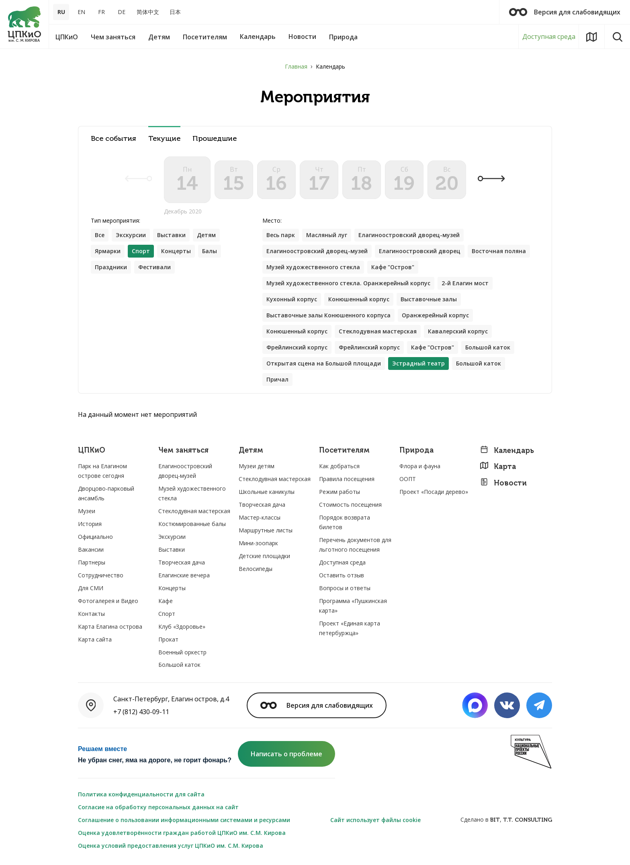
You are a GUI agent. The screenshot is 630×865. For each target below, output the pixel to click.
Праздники (111, 267)
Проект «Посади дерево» (433, 491)
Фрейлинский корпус (296, 347)
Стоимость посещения (350, 504)
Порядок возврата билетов (344, 522)
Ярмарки (108, 251)
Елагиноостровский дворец (419, 251)
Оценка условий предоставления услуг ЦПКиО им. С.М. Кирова (170, 845)
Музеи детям (256, 466)
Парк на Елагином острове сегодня (102, 470)
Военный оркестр (182, 652)
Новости (503, 482)
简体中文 (148, 12)
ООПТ (407, 479)
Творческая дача (181, 562)
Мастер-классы (259, 517)
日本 (175, 12)
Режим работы (339, 491)
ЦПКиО (91, 450)
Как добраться (339, 466)
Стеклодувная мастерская (378, 331)
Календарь (507, 450)
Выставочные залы (429, 299)
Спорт (166, 613)
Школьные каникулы (267, 491)
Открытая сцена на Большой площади (323, 363)
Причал (277, 379)
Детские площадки (264, 556)
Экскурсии (131, 235)
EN (81, 12)
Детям (206, 235)
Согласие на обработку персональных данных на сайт (158, 807)
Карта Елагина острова (110, 626)
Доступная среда (548, 36)
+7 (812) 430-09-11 (141, 711)
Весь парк (280, 235)
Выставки (171, 235)
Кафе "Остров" (392, 267)
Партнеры (91, 562)
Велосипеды (255, 569)
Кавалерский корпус (458, 331)
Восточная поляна (499, 251)
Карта (498, 466)
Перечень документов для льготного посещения (355, 544)
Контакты (91, 613)
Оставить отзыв (341, 575)
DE (121, 12)
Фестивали (154, 267)
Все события (113, 138)
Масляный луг (326, 235)
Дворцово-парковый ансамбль (106, 493)
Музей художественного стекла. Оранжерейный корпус (348, 283)
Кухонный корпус (291, 299)
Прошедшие (214, 138)
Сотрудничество (100, 575)
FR (101, 12)
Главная (296, 66)
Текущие (164, 138)
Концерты (176, 251)
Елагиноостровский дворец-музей (409, 235)
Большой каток (487, 347)
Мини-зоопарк (258, 543)
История (90, 524)
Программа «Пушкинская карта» (353, 605)
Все (99, 235)
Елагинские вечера (184, 575)
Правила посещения (346, 479)
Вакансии (91, 549)
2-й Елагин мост (465, 283)
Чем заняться (183, 450)
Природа (416, 450)
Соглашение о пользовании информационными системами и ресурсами (184, 820)
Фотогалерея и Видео (108, 601)
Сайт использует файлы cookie (375, 820)
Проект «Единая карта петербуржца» (349, 628)
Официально (95, 536)
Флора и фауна (419, 466)
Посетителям (344, 450)
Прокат (168, 639)
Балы (209, 251)
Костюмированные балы (192, 524)
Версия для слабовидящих (564, 12)
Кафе (165, 601)
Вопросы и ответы (344, 588)
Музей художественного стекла (313, 267)
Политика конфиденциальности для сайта (141, 794)
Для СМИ (90, 588)
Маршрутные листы (265, 530)
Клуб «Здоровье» (181, 626)
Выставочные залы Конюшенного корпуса (328, 315)
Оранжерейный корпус (435, 315)
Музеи (86, 511)
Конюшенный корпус (358, 299)
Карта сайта (95, 639)
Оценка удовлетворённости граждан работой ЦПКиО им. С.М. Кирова (182, 833)
